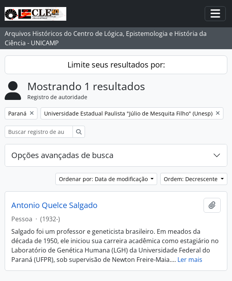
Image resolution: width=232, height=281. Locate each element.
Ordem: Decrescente (191, 179)
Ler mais (189, 259)
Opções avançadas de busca (62, 155)
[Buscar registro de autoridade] (39, 132)
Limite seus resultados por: (116, 64)
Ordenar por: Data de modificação (104, 179)
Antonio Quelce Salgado (54, 205)
